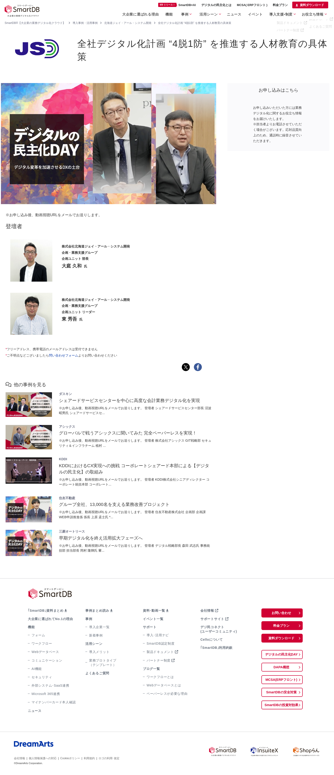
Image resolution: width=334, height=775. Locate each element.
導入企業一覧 (99, 627)
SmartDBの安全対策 (281, 695)
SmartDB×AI (177, 5)
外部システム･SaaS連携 (50, 685)
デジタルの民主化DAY (281, 656)
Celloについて (211, 639)
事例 (184, 14)
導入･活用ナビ (158, 635)
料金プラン (280, 5)
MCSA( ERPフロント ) (252, 5)
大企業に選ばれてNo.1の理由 (50, 619)
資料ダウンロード (312, 5)
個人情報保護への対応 (43, 758)
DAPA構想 (281, 669)
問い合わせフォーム (63, 355)
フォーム (38, 635)
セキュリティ (42, 677)
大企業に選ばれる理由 (139, 14)
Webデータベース (45, 652)
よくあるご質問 (97, 673)
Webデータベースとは (164, 685)
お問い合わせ (281, 613)
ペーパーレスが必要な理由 (167, 693)
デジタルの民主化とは (216, 5)
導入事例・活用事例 (85, 23)
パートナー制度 (158, 660)
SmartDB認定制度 (161, 643)
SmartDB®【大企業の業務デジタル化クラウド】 (35, 23)
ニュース (234, 14)
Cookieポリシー (70, 758)
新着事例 (96, 635)
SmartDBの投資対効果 (281, 708)
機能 (167, 14)
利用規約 (89, 758)
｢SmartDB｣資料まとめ (46, 610)
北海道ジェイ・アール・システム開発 (127, 23)
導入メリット (99, 652)
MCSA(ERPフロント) (281, 682)
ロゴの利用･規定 (109, 758)
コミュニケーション (47, 660)
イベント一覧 (153, 619)
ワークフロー (42, 643)
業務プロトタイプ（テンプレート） (102, 663)
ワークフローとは (160, 677)
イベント (256, 14)
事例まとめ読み (97, 610)
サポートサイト (212, 619)
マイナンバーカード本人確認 (54, 702)
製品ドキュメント (160, 652)
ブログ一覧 (151, 669)
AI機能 (37, 669)
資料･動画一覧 (154, 610)
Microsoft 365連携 (46, 694)
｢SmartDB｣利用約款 (216, 648)
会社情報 (207, 610)
